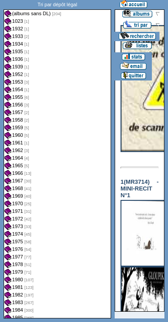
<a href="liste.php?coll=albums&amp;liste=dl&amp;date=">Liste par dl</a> (57, 159)
